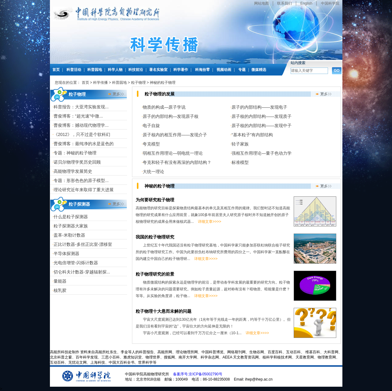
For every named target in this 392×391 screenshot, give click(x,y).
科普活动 (73, 70)
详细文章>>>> (209, 221)
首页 (56, 70)
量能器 (60, 281)
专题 (242, 70)
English (306, 3)
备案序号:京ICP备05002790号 (197, 374)
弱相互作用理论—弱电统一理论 (173, 153)
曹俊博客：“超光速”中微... (78, 116)
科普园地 (94, 70)
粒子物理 (138, 82)
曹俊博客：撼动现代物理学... (81, 125)
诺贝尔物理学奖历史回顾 (77, 162)
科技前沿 (135, 70)
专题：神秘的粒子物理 (75, 152)
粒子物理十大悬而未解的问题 (163, 311)
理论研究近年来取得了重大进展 (84, 189)
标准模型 (240, 162)
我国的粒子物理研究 (155, 236)
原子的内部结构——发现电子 (259, 107)
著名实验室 (158, 70)
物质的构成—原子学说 (166, 107)
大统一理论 (153, 171)
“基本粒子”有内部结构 (252, 134)
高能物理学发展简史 (73, 171)
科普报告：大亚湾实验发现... (81, 106)
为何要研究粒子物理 (155, 199)
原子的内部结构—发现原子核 (173, 116)
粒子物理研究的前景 (157, 274)
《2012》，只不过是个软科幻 (82, 134)
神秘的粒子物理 (162, 82)
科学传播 (100, 82)
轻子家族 (240, 143)
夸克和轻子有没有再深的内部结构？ (177, 162)
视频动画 (224, 70)
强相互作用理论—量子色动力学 (262, 153)
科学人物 (115, 70)
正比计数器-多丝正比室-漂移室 (83, 244)
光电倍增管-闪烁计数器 (76, 262)
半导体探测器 (66, 253)
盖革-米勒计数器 (69, 235)
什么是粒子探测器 (71, 216)
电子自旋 (151, 125)
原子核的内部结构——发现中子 (262, 125)
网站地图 (261, 3)
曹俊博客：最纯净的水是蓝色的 (84, 143)
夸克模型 (151, 143)
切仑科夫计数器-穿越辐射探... (82, 271)
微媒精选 (258, 70)
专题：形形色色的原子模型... (81, 180)
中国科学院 (330, 3)
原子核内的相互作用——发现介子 (175, 134)
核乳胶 (60, 290)
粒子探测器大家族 (71, 225)
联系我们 (284, 3)
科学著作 (180, 70)
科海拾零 (202, 70)
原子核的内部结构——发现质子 (262, 116)
